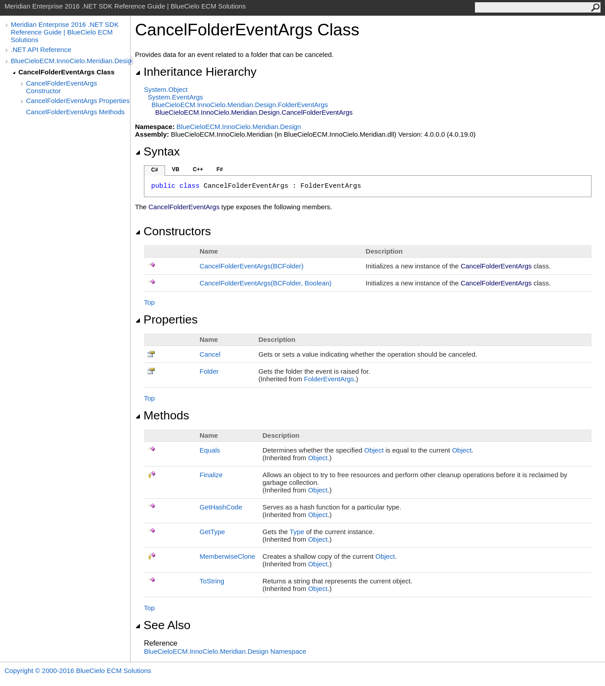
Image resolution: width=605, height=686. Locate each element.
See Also (163, 625)
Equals (210, 450)
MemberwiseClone (227, 556)
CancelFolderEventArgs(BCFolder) (252, 266)
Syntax (157, 151)
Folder (209, 371)
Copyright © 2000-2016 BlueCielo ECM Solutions (77, 670)
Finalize (211, 475)
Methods (162, 415)
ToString (212, 581)
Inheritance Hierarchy (196, 71)
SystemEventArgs (175, 97)
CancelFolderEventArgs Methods (75, 112)
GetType (212, 531)
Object (373, 450)
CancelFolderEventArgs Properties (78, 100)
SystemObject (166, 89)
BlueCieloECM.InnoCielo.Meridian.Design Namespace (225, 651)
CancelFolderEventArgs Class (66, 72)
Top (149, 302)
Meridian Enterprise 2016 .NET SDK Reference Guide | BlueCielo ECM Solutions (65, 32)
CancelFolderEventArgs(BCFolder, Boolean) (265, 283)
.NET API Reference (41, 49)
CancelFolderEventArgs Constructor (61, 87)
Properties (166, 319)
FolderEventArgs (329, 379)
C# (154, 170)
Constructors (173, 231)
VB (175, 169)
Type (297, 531)
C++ (198, 169)
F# (220, 169)
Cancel (210, 354)
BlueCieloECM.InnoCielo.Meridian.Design (70, 61)
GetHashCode (221, 507)
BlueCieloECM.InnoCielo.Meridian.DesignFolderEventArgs (240, 104)
